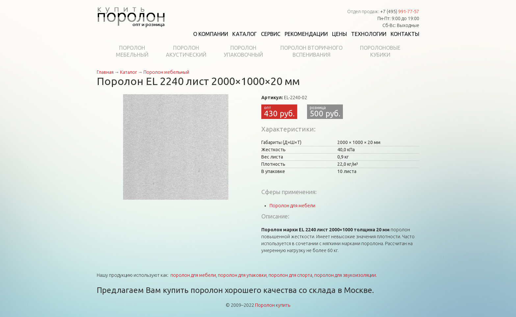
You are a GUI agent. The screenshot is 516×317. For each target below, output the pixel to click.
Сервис (270, 34)
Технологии (368, 34)
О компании (210, 34)
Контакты (405, 34)
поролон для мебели (193, 275)
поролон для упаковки (242, 275)
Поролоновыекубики (380, 51)
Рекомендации (306, 34)
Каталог (244, 34)
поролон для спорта (290, 275)
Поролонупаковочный (243, 51)
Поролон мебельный (166, 72)
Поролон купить (272, 305)
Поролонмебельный (132, 51)
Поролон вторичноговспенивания (311, 51)
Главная (105, 72)
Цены (339, 34)
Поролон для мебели (292, 205)
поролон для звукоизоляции (345, 275)
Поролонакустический (186, 51)
